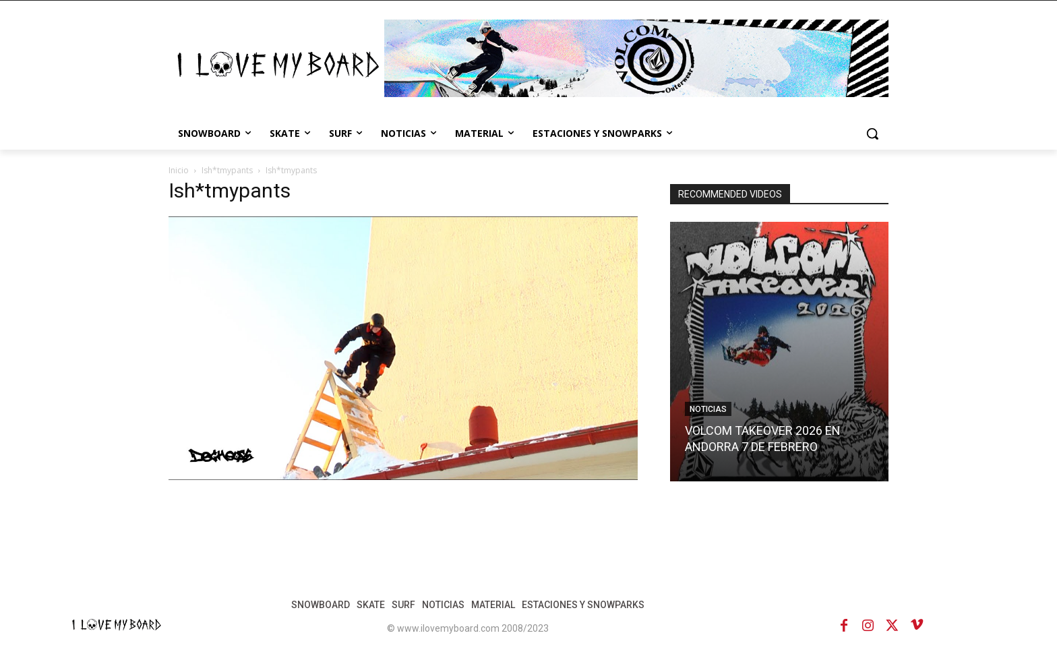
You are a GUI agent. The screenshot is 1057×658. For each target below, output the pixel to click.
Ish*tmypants (227, 170)
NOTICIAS (708, 409)
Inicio (179, 170)
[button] (872, 133)
